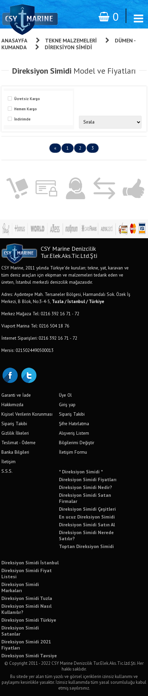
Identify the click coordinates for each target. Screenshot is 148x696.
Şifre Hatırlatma (74, 423)
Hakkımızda (12, 404)
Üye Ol (65, 395)
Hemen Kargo (25, 109)
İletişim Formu (73, 452)
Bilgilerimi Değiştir (76, 442)
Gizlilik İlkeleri (15, 433)
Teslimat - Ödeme (18, 442)
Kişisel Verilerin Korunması (26, 414)
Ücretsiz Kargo (27, 98)
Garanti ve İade (16, 395)
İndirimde (22, 119)
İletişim (8, 461)
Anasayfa (14, 40)
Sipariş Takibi (14, 423)
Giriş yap (67, 404)
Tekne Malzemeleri (71, 40)
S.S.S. (7, 471)
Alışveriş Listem (74, 433)
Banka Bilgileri (15, 452)
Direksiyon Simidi (68, 47)
